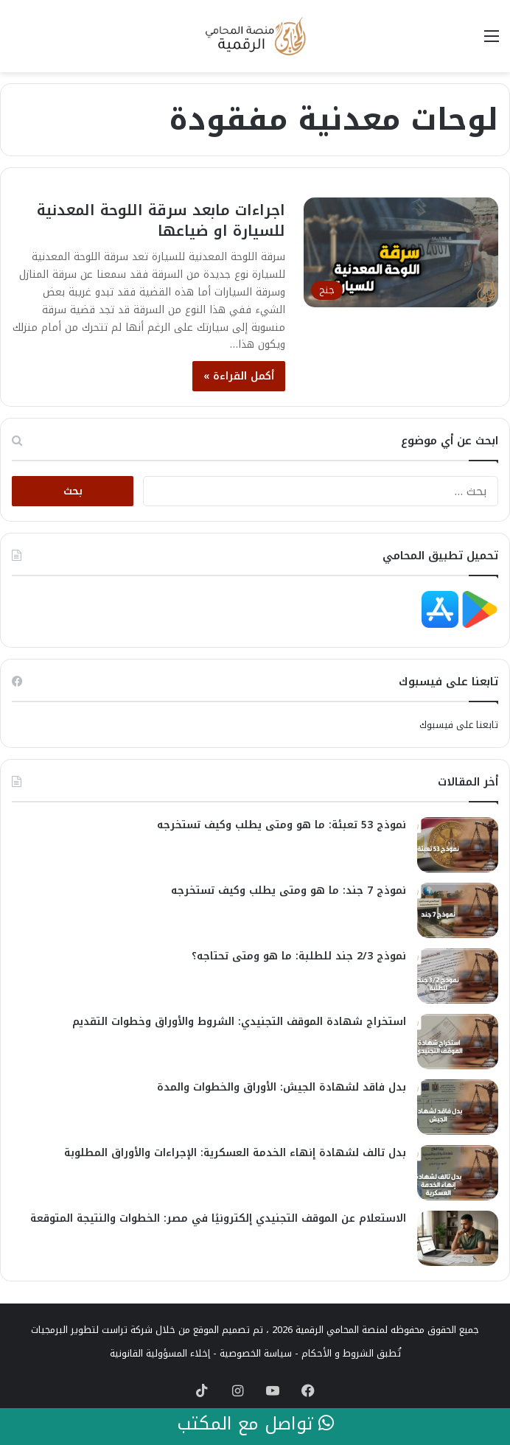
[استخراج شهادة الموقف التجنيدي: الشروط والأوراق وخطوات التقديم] (457, 1041)
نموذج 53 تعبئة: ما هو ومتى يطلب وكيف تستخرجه (281, 825)
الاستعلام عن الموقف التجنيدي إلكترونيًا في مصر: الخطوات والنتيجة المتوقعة (218, 1218)
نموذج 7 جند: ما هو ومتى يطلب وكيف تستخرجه (288, 890)
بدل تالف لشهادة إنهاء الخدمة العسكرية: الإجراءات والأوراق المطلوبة (235, 1153)
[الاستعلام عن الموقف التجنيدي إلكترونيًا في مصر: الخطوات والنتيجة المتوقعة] (457, 1238)
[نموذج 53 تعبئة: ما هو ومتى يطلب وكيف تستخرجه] (457, 844)
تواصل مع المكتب (255, 1424)
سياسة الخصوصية (256, 1353)
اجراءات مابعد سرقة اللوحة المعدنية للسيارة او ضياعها (161, 220)
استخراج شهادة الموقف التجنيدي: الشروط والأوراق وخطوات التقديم (239, 1022)
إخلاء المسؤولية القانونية (160, 1353)
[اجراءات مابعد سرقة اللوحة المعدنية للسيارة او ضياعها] (401, 252)
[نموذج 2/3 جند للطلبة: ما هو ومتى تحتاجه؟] (457, 976)
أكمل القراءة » (238, 376)
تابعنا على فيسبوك (458, 724)
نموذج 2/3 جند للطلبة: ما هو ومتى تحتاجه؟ (299, 956)
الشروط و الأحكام (337, 1353)
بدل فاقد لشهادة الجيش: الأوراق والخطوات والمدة (281, 1087)
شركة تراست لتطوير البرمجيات (92, 1329)
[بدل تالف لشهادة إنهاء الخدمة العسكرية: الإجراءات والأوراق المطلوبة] (457, 1172)
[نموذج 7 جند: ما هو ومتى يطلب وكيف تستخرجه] (457, 910)
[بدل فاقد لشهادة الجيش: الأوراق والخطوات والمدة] (457, 1107)
